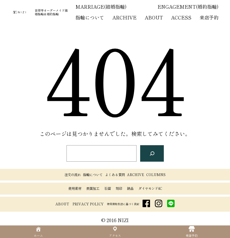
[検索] (152, 153)
